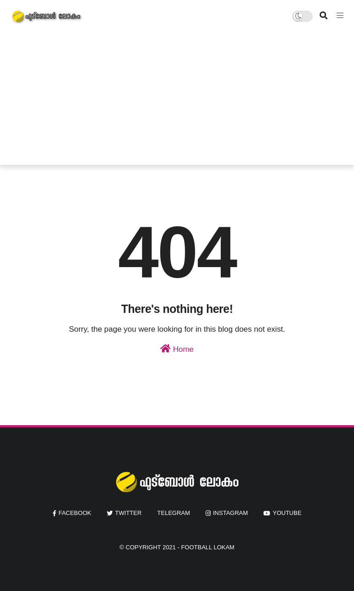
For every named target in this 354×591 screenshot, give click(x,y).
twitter (128, 512)
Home (177, 349)
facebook (75, 512)
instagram (230, 512)
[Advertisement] (177, 101)
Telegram (173, 512)
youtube (286, 512)
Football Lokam (207, 547)
